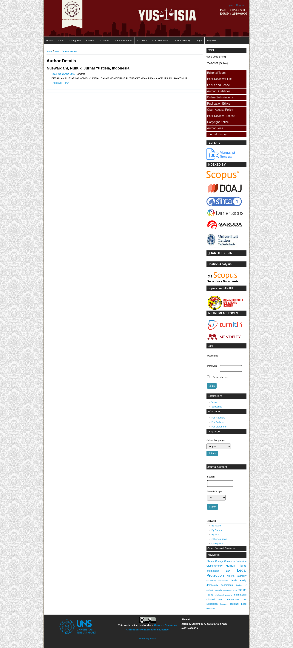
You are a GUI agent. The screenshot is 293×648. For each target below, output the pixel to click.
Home (49, 40)
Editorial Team (160, 40)
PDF (67, 82)
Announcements (123, 40)
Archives (105, 40)
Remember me (220, 377)
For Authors (218, 422)
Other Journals (219, 539)
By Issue (216, 525)
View (214, 402)
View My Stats (147, 638)
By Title (216, 534)
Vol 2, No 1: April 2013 (63, 73)
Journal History (182, 40)
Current (90, 40)
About (61, 40)
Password (212, 366)
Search (57, 51)
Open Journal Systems (221, 548)
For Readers (218, 417)
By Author (217, 530)
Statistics (142, 40)
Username (212, 355)
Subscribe (217, 406)
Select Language (215, 440)
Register (241, 5)
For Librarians (219, 426)
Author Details (70, 51)
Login (229, 5)
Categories (75, 40)
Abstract (57, 82)
